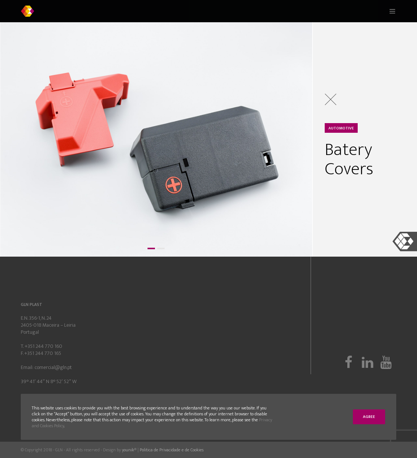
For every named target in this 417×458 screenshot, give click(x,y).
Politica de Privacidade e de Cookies (171, 450)
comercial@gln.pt (53, 367)
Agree (369, 416)
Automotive (341, 128)
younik (128, 450)
